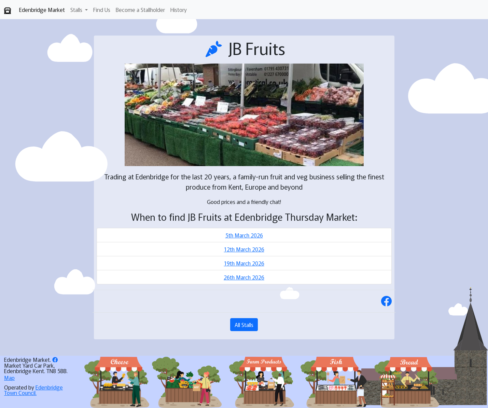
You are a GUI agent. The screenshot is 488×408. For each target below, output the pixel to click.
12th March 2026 (244, 249)
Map (9, 377)
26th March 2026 (244, 277)
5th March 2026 (244, 235)
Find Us (101, 9)
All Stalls (244, 325)
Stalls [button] (77, 9)
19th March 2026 (244, 263)
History (178, 9)
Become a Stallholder (140, 9)
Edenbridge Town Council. (33, 390)
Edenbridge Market (42, 9)
